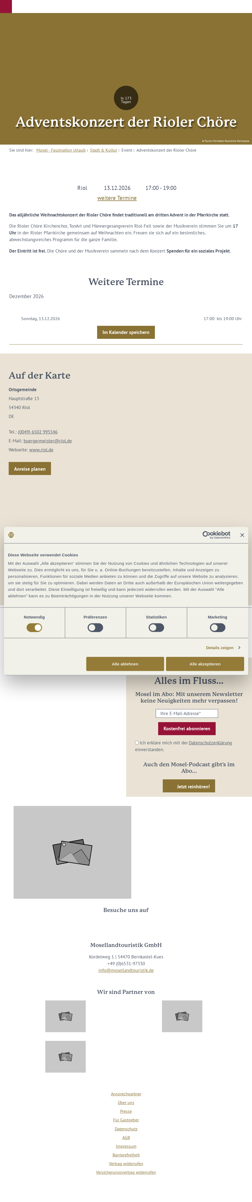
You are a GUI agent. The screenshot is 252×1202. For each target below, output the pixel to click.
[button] (6, 6)
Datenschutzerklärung (210, 743)
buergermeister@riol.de (48, 441)
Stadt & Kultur (103, 150)
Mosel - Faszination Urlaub (61, 150)
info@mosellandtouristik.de (126, 970)
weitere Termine (117, 197)
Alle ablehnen (125, 664)
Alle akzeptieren (205, 664)
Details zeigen (220, 647)
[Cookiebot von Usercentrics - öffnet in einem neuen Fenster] (206, 535)
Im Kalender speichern (126, 332)
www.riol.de (41, 450)
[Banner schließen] (242, 535)
